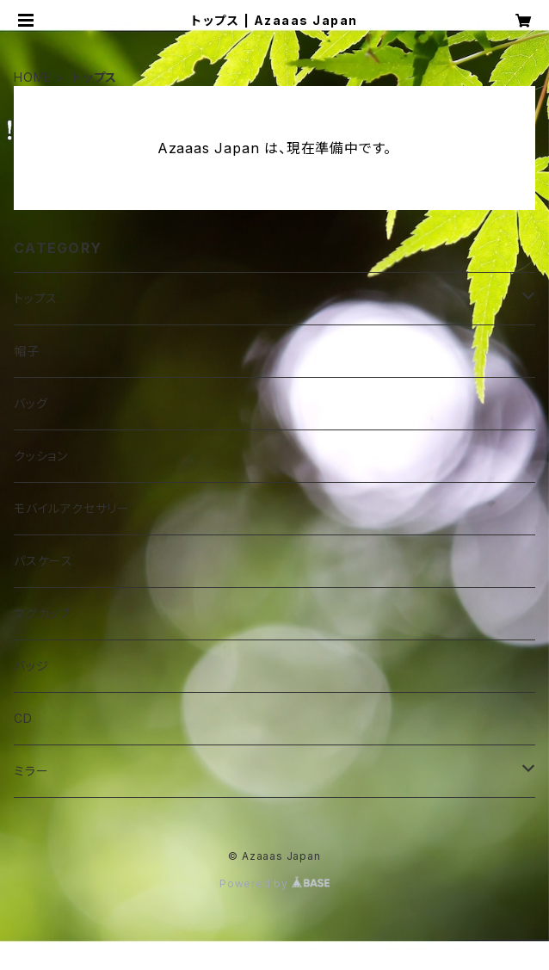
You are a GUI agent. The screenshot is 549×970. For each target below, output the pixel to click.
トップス (36, 298)
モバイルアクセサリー (72, 508)
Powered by (274, 883)
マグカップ (42, 613)
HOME (33, 77)
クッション (41, 455)
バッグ (30, 403)
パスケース (43, 560)
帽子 (27, 350)
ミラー (31, 770)
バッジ (31, 665)
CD (23, 718)
